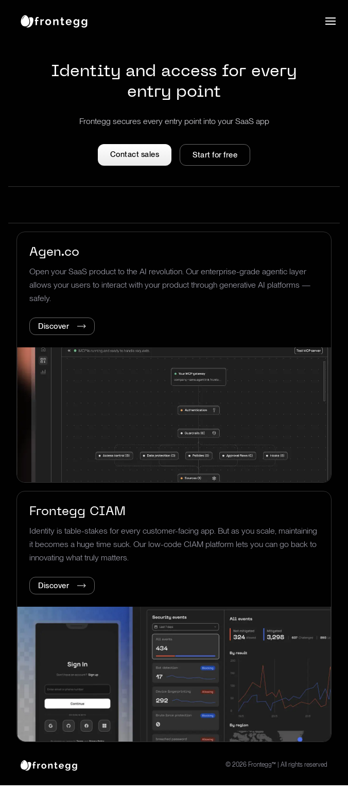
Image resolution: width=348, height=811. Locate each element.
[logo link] (49, 764)
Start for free (215, 155)
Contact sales (135, 154)
